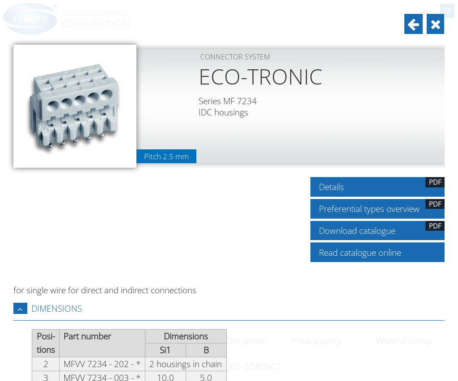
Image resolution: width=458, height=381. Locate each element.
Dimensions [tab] (47, 308)
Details (382, 184)
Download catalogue (382, 228)
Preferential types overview (382, 206)
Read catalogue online (360, 252)
